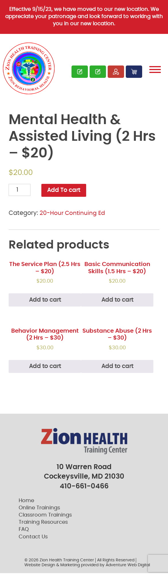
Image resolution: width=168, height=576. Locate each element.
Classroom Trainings (45, 518)
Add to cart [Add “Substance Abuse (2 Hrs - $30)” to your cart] (117, 369)
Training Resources (43, 525)
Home (26, 503)
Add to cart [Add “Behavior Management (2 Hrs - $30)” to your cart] (45, 369)
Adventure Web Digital (128, 568)
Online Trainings (39, 510)
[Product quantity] (19, 190)
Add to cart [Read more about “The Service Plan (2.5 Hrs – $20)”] (45, 301)
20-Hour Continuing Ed (73, 214)
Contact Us (33, 539)
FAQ (24, 532)
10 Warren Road (84, 470)
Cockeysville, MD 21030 (84, 479)
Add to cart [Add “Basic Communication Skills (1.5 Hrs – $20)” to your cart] (117, 301)
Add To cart (64, 191)
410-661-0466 (84, 489)
